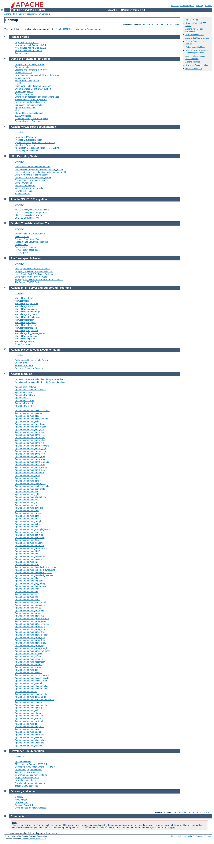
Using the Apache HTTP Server (30, 58)
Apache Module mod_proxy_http (30, 640)
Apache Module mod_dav (26, 502)
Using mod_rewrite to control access (31, 175)
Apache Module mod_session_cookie (32, 675)
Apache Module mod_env (26, 526)
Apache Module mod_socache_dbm (31, 694)
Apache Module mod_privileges (29, 610)
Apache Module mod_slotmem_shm (31, 688)
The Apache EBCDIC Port (27, 282)
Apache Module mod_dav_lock (29, 508)
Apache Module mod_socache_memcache (34, 699)
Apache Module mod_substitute (29, 716)
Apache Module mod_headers (29, 543)
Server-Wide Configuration (27, 80)
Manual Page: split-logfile (26, 339)
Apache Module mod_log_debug (30, 583)
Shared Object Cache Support (29, 113)
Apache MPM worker (24, 406)
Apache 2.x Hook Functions (27, 772)
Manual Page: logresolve (26, 330)
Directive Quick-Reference (27, 805)
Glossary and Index (193, 68)
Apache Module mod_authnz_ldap (31, 451)
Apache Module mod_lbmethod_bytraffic (33, 572)
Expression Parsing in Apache (29, 105)
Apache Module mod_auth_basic (30, 424)
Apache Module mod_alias (27, 416)
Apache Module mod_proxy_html (30, 637)
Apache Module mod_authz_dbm (30, 459)
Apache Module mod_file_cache (29, 537)
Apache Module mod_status (28, 713)
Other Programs (22, 344)
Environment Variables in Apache (30, 102)
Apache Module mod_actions (28, 413)
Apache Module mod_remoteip (29, 659)
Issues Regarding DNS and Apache (31, 118)
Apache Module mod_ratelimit (28, 653)
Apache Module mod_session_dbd (31, 680)
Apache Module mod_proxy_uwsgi (31, 648)
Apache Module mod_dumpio (28, 521)
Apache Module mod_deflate (28, 513)
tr (171, 24)
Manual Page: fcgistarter (26, 314)
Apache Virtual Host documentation (194, 30)
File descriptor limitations (26, 151)
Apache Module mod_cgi (26, 491)
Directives (184, 5)
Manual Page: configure (26, 309)
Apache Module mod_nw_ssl (28, 608)
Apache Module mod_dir (26, 518)
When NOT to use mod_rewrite (29, 188)
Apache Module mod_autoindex (29, 472)
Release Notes (191, 20)
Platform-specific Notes (195, 47)
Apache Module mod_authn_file (29, 443)
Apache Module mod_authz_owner (31, 467)
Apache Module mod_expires (28, 532)
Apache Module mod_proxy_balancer (32, 618)
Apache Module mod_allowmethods (31, 419)
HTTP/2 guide (21, 253)
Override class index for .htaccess (30, 808)
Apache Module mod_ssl (26, 710)
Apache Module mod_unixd (27, 729)
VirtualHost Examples (25, 145)
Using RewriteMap (23, 183)
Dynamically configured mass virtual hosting (35, 142)
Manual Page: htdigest (25, 322)
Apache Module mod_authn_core (30, 435)
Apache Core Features (25, 387)
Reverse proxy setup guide (27, 250)
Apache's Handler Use (25, 107)
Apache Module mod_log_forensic (30, 586)
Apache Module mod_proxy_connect (32, 621)
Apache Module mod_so (26, 691)
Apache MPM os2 (23, 397)
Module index (21, 800)
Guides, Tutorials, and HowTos (30, 223)
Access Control (22, 236)
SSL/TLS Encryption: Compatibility (31, 212)
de (143, 24)
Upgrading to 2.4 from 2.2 (26, 42)
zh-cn (177, 24)
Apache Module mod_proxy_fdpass (31, 629)
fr (158, 24)
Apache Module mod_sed (26, 670)
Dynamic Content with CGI (27, 239)
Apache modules (192, 62)
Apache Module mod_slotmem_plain (31, 686)
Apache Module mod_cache (28, 481)
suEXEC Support (23, 116)
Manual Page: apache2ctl (26, 303)
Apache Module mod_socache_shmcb (32, 705)
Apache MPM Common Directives (30, 389)
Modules (174, 5)
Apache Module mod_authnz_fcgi (30, 448)
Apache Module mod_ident (27, 554)
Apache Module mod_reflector (29, 656)
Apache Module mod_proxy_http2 (30, 643)
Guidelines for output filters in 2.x (30, 783)
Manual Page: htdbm (24, 320)
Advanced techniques (25, 185)
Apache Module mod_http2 (27, 551)
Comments (18, 816)
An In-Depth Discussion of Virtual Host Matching (37, 148)
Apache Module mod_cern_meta (30, 489)
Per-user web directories (26, 247)
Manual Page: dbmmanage (27, 311)
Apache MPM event (24, 392)
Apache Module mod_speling (28, 708)
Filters (18, 110)
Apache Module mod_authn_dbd (30, 437)
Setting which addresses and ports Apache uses (37, 97)
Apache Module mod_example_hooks (32, 529)
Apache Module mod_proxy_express (32, 624)
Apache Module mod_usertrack (29, 735)
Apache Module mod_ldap (27, 578)
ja (162, 24)
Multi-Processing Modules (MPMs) (31, 99)
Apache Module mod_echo (27, 524)
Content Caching (22, 78)
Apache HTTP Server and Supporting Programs (196, 51)
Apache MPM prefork (24, 400)
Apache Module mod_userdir (28, 732)
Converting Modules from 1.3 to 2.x (31, 775)
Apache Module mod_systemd (29, 721)
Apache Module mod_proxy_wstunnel (32, 651)
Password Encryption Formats (29, 368)
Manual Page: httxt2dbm (26, 328)
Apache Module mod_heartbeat (29, 545)
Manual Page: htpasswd (26, 325)
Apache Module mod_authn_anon (30, 432)
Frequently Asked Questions (28, 121)
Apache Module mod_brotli (27, 475)
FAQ (192, 5)
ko (166, 24)
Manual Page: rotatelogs (26, 336)
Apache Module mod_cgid (27, 494)
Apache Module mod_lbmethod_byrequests (35, 570)
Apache (7, 14)
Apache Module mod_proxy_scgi (30, 645)
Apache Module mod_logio (27, 589)
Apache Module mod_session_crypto (32, 678)
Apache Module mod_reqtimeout (30, 662)
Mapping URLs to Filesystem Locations (33, 86)
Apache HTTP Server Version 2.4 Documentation (78, 29)
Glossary (199, 5)
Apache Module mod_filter (27, 540)
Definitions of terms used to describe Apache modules (39, 379)
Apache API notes (23, 761)
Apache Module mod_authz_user (30, 470)
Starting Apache (22, 67)
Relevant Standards (24, 365)
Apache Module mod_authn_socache (32, 446)
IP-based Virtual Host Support (28, 140)
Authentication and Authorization (30, 234)
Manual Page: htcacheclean (28, 317)
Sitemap (208, 5)
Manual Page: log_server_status (30, 333)
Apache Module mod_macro (28, 594)
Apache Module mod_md (26, 597)
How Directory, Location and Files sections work (37, 75)
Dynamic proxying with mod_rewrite (31, 180)
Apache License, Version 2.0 (33, 839)
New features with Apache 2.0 (28, 50)
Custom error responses (26, 94)
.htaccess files (21, 244)
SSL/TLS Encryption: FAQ (27, 218)
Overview (19, 132)
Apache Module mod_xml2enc (29, 745)
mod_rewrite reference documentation (32, 166)
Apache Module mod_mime (27, 599)
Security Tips (21, 363)
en (148, 24)
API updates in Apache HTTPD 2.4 (31, 764)
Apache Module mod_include (28, 559)
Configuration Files (23, 72)
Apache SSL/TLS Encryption (197, 38)
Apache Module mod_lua (26, 591)
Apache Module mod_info (26, 562)
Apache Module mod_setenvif (28, 683)
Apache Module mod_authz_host (30, 464)
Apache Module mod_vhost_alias (30, 740)
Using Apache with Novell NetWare (31, 277)
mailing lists (170, 827)
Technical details (22, 193)
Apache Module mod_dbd (27, 510)
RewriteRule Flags (23, 191)
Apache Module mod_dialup (28, 516)
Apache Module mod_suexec (28, 718)
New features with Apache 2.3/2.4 (30, 45)
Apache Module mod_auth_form (29, 429)
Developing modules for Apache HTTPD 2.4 (35, 767)
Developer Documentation (196, 65)
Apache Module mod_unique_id (29, 726)
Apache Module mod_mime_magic (31, 602)
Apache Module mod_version (28, 737)
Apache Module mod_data (27, 499)
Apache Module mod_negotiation (30, 605)
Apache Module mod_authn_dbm (30, 440)
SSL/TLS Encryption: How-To (28, 215)
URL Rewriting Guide (194, 35)
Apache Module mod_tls (26, 724)
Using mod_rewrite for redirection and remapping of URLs (41, 172)
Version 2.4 (47, 14)
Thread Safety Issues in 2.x (27, 786)
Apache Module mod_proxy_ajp (29, 616)
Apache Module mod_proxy (27, 613)
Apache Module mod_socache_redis (31, 702)
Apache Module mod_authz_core (30, 454)
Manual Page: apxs (24, 306)
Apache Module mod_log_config (30, 581)
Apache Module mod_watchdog (29, 743)
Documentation (33, 14)
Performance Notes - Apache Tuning (31, 360)
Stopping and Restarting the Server (31, 70)
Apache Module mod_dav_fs (28, 505)
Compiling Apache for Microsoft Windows (34, 271)
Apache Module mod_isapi (27, 564)
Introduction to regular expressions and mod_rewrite (39, 169)
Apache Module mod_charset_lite (30, 497)
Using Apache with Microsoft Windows (32, 268)
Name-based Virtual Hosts (27, 137)
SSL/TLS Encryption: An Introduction (32, 209)
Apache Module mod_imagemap (30, 556)
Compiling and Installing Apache (29, 64)
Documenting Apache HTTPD (28, 769)
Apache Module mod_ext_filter (29, 535)
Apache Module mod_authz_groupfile (32, 462)
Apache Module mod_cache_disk (30, 483)
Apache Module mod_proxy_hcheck (31, 635)
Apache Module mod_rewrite (28, 667)
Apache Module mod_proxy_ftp (29, 632)
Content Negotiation (24, 91)
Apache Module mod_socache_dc (30, 697)
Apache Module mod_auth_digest (30, 427)
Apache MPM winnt (24, 403)
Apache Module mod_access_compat (32, 410)
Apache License (22, 53)
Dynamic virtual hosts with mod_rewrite (33, 177)
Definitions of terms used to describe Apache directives (40, 382)
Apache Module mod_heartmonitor (31, 548)
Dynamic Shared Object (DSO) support (33, 89)
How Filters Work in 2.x (25, 780)
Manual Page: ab (23, 301)
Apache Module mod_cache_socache (32, 486)
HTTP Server (19, 14)
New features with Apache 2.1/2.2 (30, 48)
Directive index (22, 802)
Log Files (19, 83)
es (153, 24)
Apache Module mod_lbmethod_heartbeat (34, 575)
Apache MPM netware (25, 395)
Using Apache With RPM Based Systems (34, 274)
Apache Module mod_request (28, 664)
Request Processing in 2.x (27, 777)
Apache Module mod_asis (27, 421)
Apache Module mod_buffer (27, 478)
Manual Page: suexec (25, 341)
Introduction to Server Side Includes (31, 242)
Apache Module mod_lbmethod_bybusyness (35, 567)
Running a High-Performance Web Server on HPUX (39, 279)
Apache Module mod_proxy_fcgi (30, 626)
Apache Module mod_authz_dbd (30, 456)
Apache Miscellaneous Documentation (195, 57)
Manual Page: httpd (24, 298)
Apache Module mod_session (28, 672)
